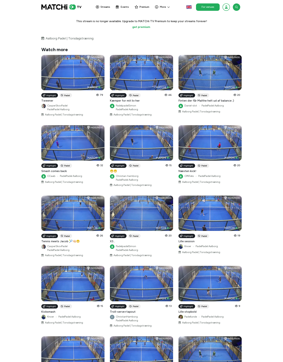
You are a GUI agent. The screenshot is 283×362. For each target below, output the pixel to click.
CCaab (51, 176)
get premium (141, 27)
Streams (103, 6)
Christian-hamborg (127, 176)
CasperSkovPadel (57, 105)
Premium (142, 6)
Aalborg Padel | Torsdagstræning (69, 38)
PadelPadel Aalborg (58, 109)
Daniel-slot (190, 105)
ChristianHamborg (127, 316)
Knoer (187, 246)
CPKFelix (189, 176)
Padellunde (190, 316)
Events (122, 6)
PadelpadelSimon (126, 105)
